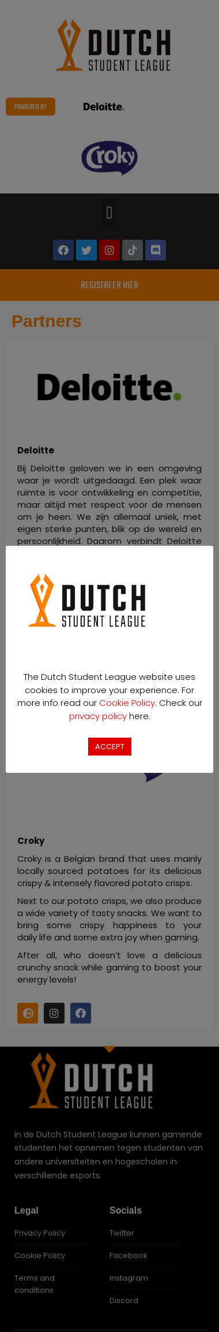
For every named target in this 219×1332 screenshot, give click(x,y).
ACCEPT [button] (109, 746)
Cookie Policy (127, 703)
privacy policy (98, 716)
